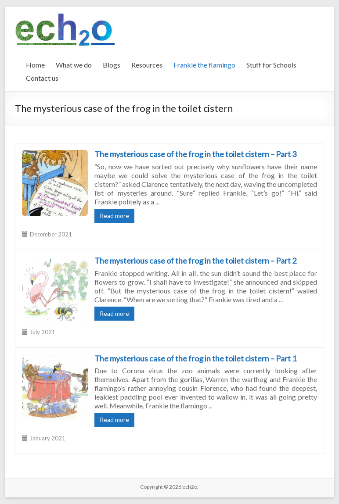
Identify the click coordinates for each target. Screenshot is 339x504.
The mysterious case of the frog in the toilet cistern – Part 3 (195, 154)
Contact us (42, 78)
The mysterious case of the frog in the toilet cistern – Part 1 (195, 358)
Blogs (111, 65)
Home (35, 65)
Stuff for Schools (271, 65)
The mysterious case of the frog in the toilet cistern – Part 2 (195, 260)
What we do (74, 65)
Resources (146, 65)
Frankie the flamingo (204, 65)
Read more (114, 215)
